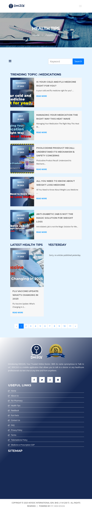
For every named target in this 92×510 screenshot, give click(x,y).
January (21, 217)
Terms (13, 435)
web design (59, 506)
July (21, 118)
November (21, 85)
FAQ (12, 425)
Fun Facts (15, 415)
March (21, 151)
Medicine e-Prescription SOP (23, 445)
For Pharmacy (16, 400)
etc (52, 506)
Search (78, 61)
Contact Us (15, 420)
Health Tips (15, 405)
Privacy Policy (16, 430)
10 (64, 326)
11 (70, 326)
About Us (15, 395)
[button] (80, 6)
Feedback (15, 410)
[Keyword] (60, 61)
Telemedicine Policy (19, 440)
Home (36, 35)
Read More (41, 96)
